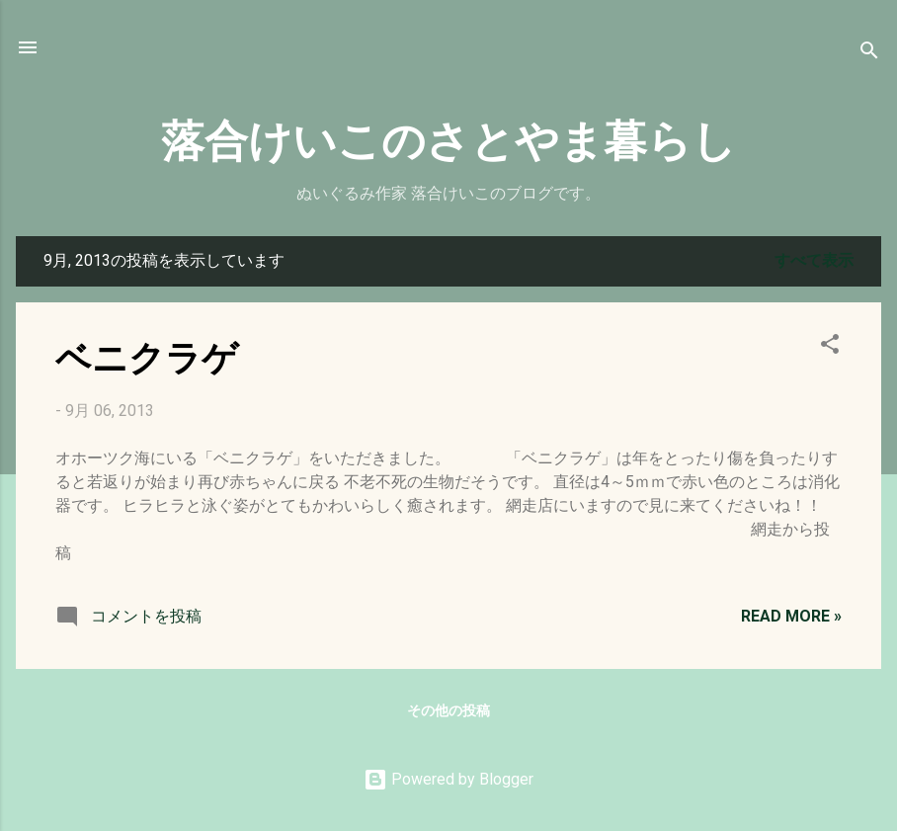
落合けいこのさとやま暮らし (448, 138)
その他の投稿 (448, 710)
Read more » (791, 616)
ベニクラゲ (146, 355)
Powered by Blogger (448, 779)
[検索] (869, 54)
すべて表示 (814, 260)
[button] (830, 347)
